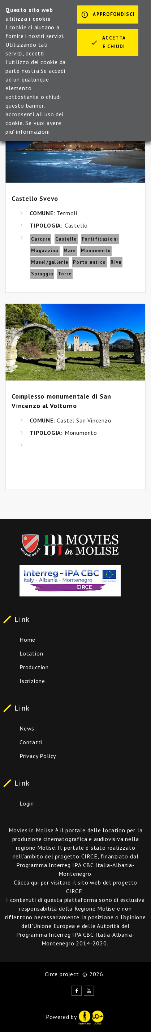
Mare (70, 250)
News (27, 728)
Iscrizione (32, 680)
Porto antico (89, 262)
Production (34, 667)
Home (27, 639)
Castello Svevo (35, 198)
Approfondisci (108, 15)
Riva (116, 262)
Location (31, 653)
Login (27, 803)
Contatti (31, 742)
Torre (65, 274)
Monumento (96, 250)
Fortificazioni (100, 239)
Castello (66, 239)
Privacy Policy (38, 756)
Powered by (75, 1016)
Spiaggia (42, 274)
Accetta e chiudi (108, 42)
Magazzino (45, 250)
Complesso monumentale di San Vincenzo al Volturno (61, 401)
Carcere (41, 239)
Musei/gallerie (49, 262)
